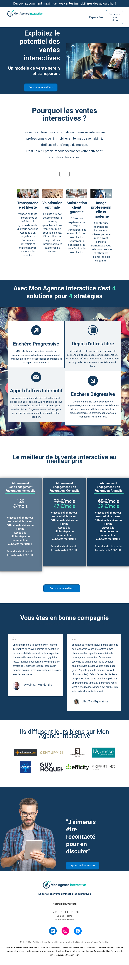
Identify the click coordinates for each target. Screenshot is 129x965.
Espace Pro (96, 17)
